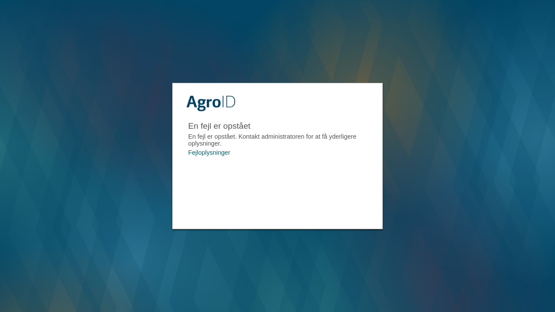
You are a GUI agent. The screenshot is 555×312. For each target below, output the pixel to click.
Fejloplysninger (209, 152)
